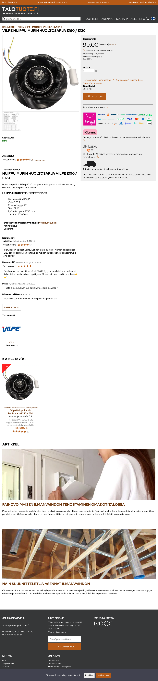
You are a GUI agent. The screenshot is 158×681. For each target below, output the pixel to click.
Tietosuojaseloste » (57, 632)
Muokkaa (89, 675)
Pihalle (132, 19)
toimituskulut (114, 45)
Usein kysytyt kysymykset (59, 666)
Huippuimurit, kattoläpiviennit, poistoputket (39, 26)
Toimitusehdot (54, 663)
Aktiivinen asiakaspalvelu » (142, 2)
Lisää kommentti (11, 307)
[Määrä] (88, 70)
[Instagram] (103, 624)
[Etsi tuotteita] (41, 19)
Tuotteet (91, 19)
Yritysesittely (8, 663)
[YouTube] (109, 624)
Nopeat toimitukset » (98, 2)
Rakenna (106, 19)
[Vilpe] (11, 335)
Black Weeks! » (9, 2)
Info (142, 19)
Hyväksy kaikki (103, 675)
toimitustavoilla (48, 222)
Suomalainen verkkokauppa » (52, 2)
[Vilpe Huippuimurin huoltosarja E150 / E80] (20, 400)
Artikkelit (6, 666)
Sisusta (119, 19)
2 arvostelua (38, 160)
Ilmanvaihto (9, 26)
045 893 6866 (15, 634)
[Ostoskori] (147, 18)
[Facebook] (97, 624)
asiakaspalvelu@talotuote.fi (15, 625)
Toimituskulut (54, 660)
